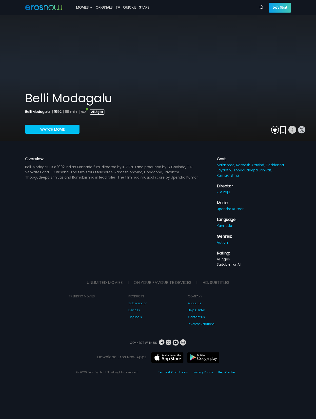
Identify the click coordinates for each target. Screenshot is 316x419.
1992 (57, 111)
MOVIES (84, 7)
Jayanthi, (225, 170)
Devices (134, 310)
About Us (194, 303)
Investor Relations (201, 324)
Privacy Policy (203, 372)
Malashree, (226, 165)
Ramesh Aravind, (251, 165)
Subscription (137, 303)
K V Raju (223, 192)
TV (118, 7)
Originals (135, 317)
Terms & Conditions (173, 372)
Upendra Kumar (230, 208)
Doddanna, (275, 165)
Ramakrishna (228, 175)
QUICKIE (129, 7)
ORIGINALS (104, 7)
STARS (144, 7)
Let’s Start (280, 7)
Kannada (224, 225)
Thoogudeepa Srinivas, (252, 170)
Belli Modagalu (38, 111)
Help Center (196, 310)
